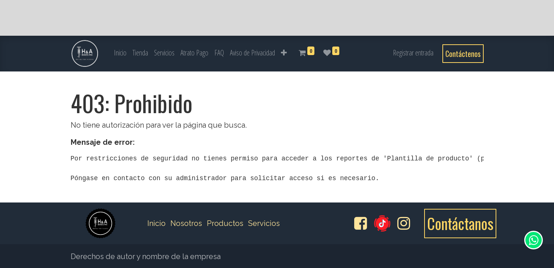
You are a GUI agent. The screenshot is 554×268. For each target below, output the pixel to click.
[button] (284, 52)
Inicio (156, 223)
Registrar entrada (413, 53)
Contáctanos (460, 223)
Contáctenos (463, 53)
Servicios (264, 223)
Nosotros (186, 223)
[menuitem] (120, 52)
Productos (225, 223)
